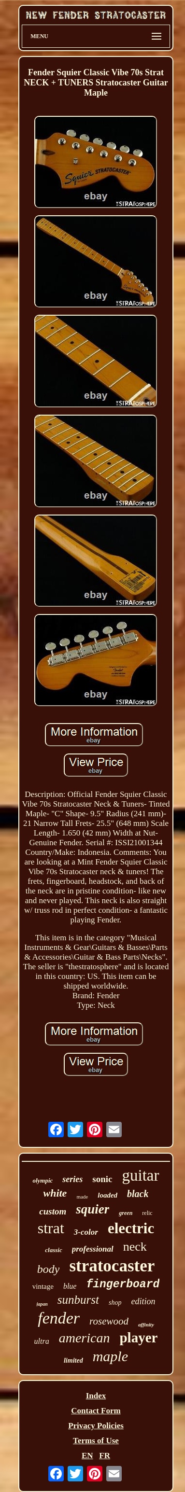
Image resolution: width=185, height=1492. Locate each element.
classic (53, 1250)
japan (42, 1304)
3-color (86, 1232)
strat (51, 1228)
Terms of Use (96, 1440)
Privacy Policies (96, 1425)
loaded (107, 1195)
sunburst (78, 1299)
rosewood (108, 1321)
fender (59, 1318)
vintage (43, 1286)
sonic (102, 1179)
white (55, 1193)
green (125, 1213)
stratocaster (112, 1265)
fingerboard (122, 1284)
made (82, 1196)
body (48, 1269)
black (137, 1193)
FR (104, 1455)
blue (70, 1286)
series (72, 1179)
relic (147, 1213)
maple (110, 1356)
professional (93, 1249)
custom (52, 1211)
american (84, 1337)
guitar (140, 1175)
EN (87, 1455)
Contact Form (95, 1410)
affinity (146, 1324)
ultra (41, 1341)
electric (131, 1228)
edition (143, 1301)
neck (135, 1247)
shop (115, 1302)
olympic (42, 1180)
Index (96, 1395)
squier (92, 1209)
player (138, 1337)
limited (73, 1360)
